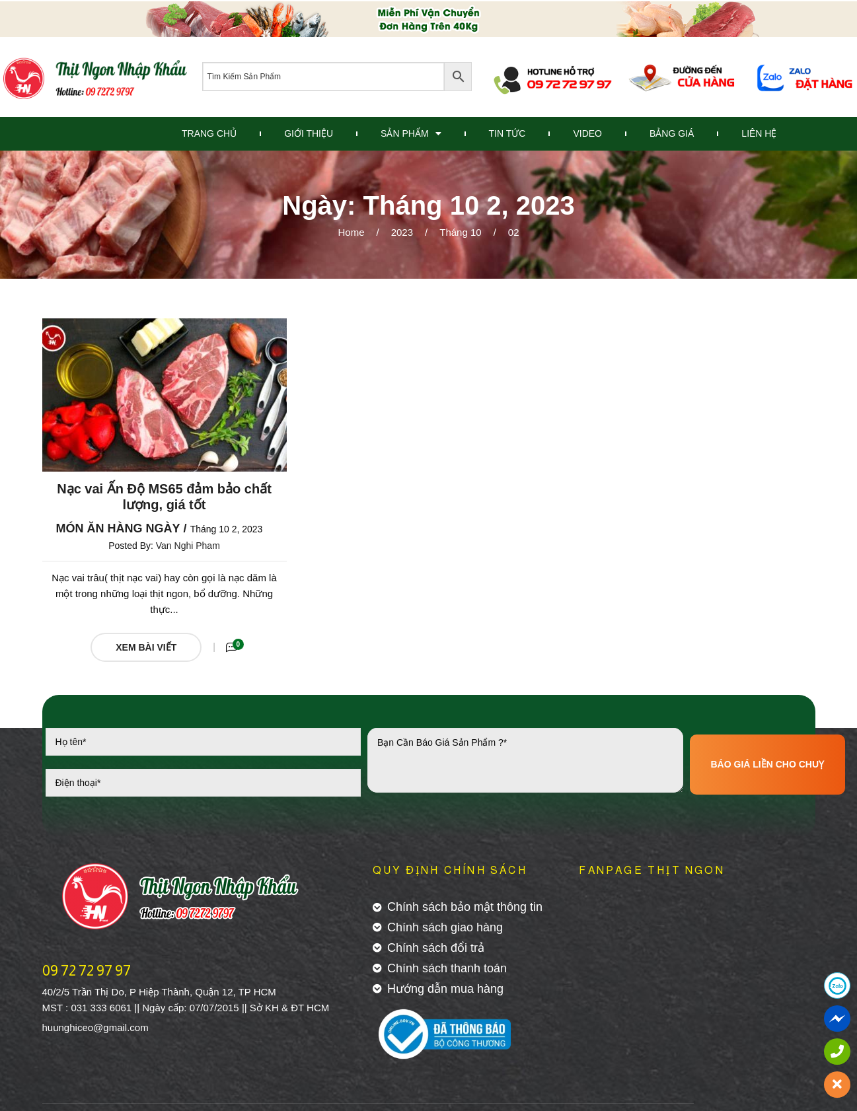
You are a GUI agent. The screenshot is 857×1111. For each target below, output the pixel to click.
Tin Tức (507, 133)
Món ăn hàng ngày (118, 528)
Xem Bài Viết (146, 647)
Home (351, 232)
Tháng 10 (460, 232)
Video (587, 133)
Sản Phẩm (411, 133)
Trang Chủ (209, 133)
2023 (402, 232)
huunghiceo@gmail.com (95, 1027)
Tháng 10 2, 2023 (226, 529)
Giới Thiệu (308, 133)
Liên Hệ (758, 133)
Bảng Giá (672, 133)
